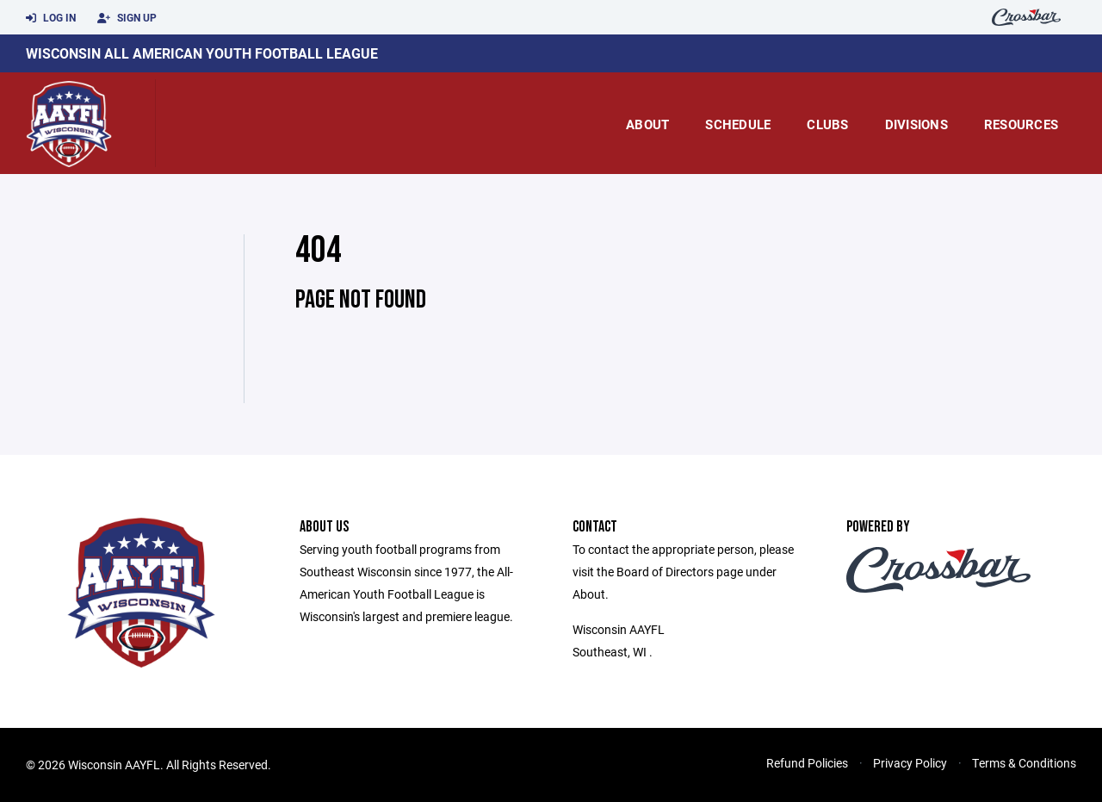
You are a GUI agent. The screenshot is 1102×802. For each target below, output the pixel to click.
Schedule (738, 124)
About (647, 124)
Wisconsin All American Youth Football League (202, 53)
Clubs (827, 124)
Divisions (916, 124)
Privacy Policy (910, 763)
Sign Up (127, 18)
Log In (51, 18)
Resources (1021, 124)
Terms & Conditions (1024, 763)
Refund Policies (807, 763)
